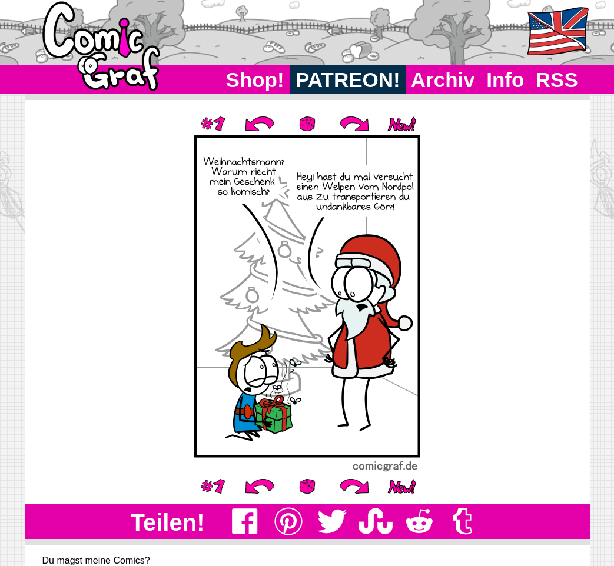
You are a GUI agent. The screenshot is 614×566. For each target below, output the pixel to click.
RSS (556, 79)
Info (505, 79)
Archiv (443, 79)
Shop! (255, 79)
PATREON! (348, 79)
